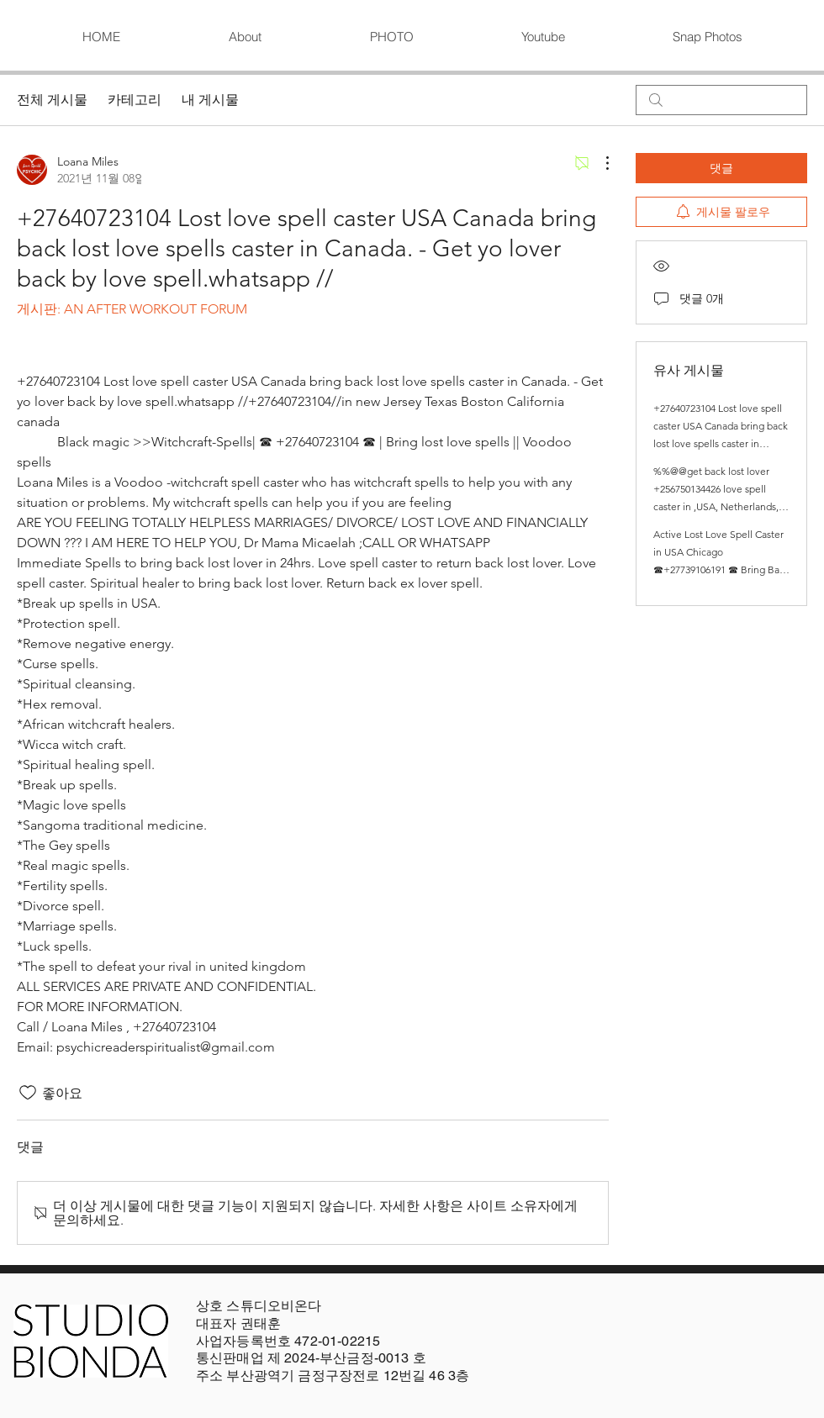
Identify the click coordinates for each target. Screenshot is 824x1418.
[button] (391, 37)
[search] (721, 100)
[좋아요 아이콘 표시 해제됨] (28, 1093)
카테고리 (134, 100)
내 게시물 (210, 100)
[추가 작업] (599, 163)
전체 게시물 (52, 100)
